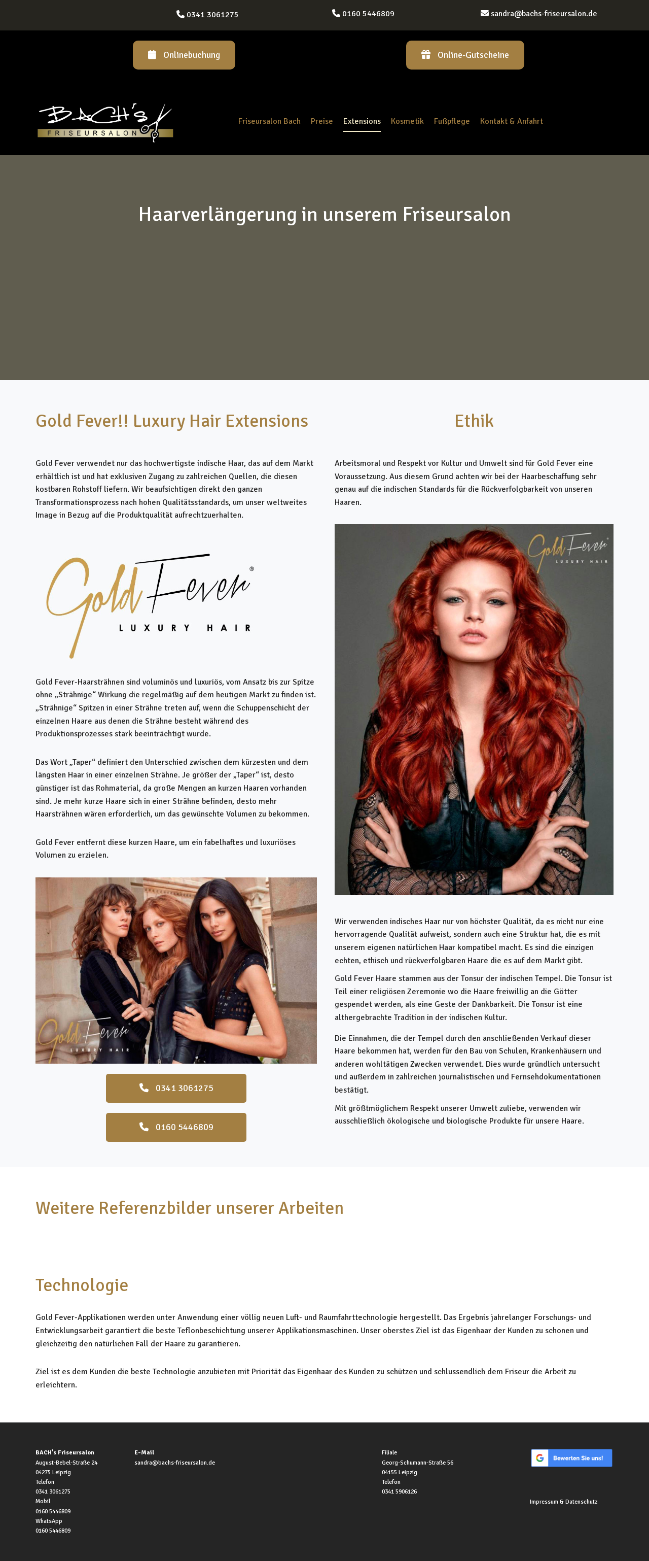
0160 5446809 (368, 14)
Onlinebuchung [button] (184, 54)
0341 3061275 (213, 15)
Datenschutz (581, 1502)
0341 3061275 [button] (176, 1088)
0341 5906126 (399, 1492)
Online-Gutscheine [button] (465, 54)
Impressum (544, 1502)
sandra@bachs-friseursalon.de (544, 14)
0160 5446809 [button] (176, 1127)
